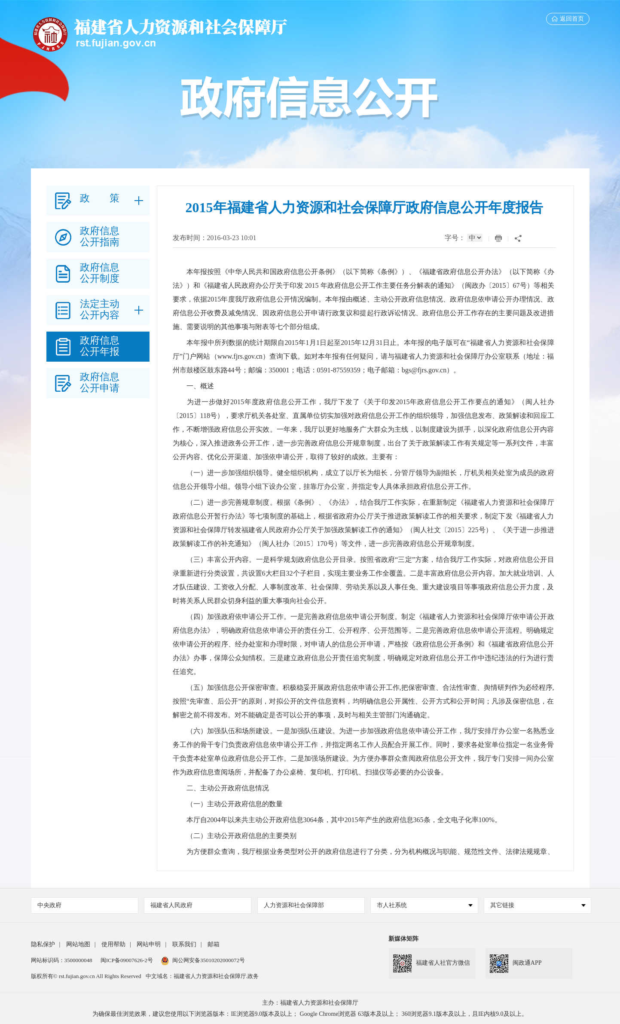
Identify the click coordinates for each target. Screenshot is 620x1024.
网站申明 (149, 944)
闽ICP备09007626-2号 (127, 960)
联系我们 (184, 944)
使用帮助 (113, 944)
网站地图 (78, 944)
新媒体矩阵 (403, 939)
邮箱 (214, 944)
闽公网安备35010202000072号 (203, 960)
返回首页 (568, 18)
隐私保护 (43, 944)
